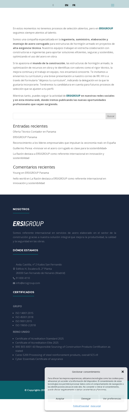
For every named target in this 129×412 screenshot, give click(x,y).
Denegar (86, 398)
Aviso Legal (96, 406)
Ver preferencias (112, 398)
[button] (122, 371)
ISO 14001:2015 (24, 313)
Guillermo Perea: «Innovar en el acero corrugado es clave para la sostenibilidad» (60, 148)
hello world (19, 178)
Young (17, 172)
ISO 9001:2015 (23, 321)
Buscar (110, 116)
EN (66, 5)
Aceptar (60, 398)
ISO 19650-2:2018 (25, 325)
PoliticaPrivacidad (81, 406)
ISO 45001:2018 (24, 317)
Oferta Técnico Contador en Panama (34, 131)
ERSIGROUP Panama (25, 137)
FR (74, 5)
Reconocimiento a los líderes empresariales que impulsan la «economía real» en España (64, 142)
